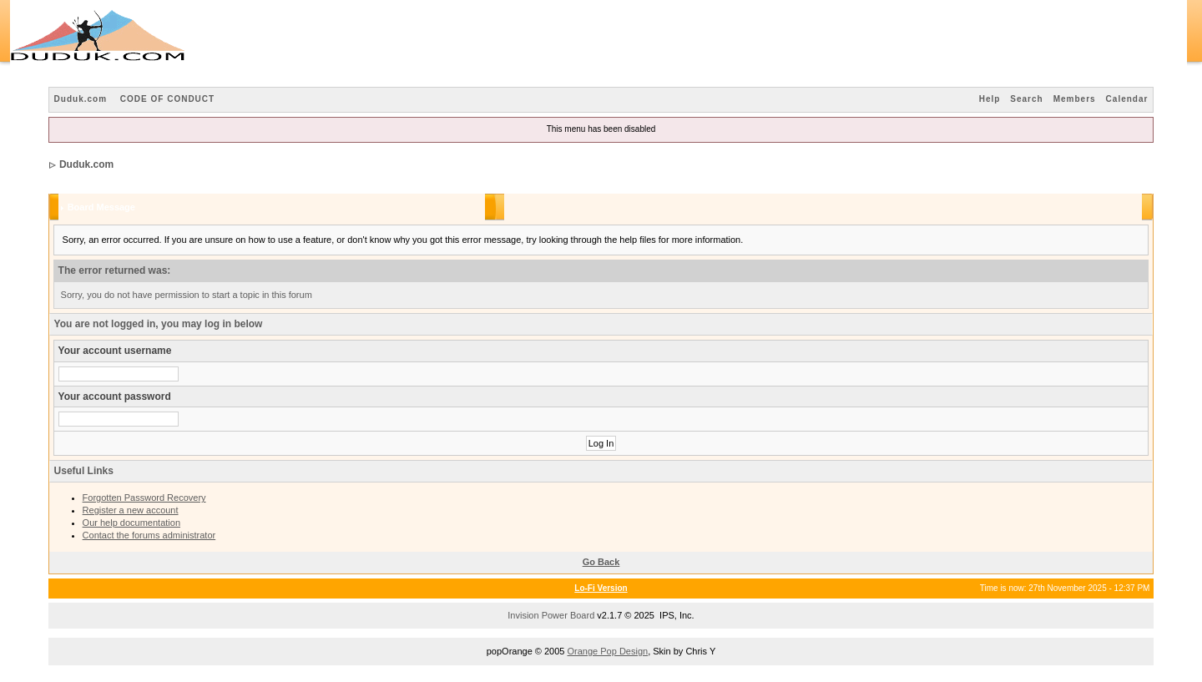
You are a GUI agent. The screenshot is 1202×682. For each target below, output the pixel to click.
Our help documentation (131, 523)
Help (990, 99)
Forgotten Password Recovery (144, 498)
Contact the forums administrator (149, 535)
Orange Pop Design (608, 651)
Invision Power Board (551, 615)
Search (1026, 99)
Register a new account (131, 510)
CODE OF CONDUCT (167, 99)
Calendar (1127, 99)
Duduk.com (80, 99)
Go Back (601, 562)
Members (1074, 99)
